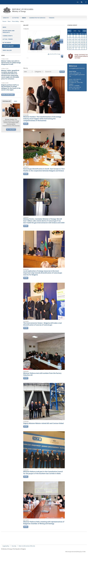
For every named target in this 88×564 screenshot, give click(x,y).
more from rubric (8, 94)
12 (77, 41)
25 (74, 46)
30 (68, 48)
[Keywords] (51, 79)
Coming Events (8, 36)
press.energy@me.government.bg (77, 75)
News (24, 18)
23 (68, 46)
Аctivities (15, 18)
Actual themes (8, 39)
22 (85, 43)
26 (77, 46)
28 (83, 46)
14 (83, 41)
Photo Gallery (15, 21)
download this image (54, 54)
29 (85, 46)
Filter (62, 79)
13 (80, 41)
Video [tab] (15, 101)
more (26, 131)
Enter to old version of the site (27, 553)
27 (80, 46)
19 (77, 43)
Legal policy (6, 553)
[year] (75, 31)
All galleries (11, 129)
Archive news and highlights (8, 31)
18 (74, 43)
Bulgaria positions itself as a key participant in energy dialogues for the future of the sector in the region (10, 87)
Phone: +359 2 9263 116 (75, 73)
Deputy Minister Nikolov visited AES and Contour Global (43, 431)
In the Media (7, 42)
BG (77, 2)
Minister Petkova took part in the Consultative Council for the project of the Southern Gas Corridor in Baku (43, 480)
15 (85, 41)
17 (71, 43)
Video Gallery (7, 50)
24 (71, 46)
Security (14, 553)
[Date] (28, 79)
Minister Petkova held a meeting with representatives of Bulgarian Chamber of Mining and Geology (43, 530)
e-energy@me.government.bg (76, 68)
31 (71, 48)
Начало (4, 21)
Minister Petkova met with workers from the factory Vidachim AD (42, 381)
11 (74, 41)
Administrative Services (37, 18)
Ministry (6, 18)
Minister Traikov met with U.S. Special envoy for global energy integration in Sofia (11, 62)
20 (80, 43)
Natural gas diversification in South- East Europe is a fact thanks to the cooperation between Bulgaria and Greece (44, 177)
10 (71, 41)
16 (68, 43)
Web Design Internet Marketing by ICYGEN (75, 559)
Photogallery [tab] (7, 101)
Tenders (51, 18)
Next (18, 110)
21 (83, 43)
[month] (79, 31)
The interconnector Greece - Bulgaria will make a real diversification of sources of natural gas (42, 331)
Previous (4, 110)
